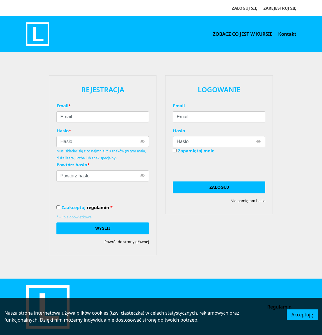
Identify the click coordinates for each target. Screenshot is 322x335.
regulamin (98, 207)
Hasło (179, 130)
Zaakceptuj (87, 207)
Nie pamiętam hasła (248, 200)
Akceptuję (302, 314)
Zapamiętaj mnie (196, 151)
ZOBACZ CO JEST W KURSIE (242, 34)
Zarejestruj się (280, 8)
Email (179, 105)
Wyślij (102, 228)
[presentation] (217, 167)
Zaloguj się (244, 8)
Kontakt (287, 34)
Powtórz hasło (72, 165)
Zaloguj (219, 187)
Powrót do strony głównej (126, 241)
